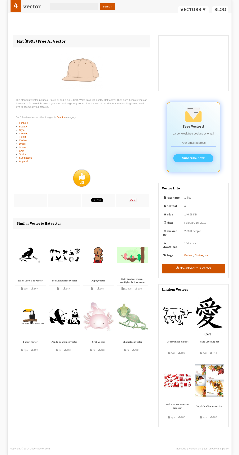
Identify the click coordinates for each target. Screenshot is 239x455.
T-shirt (22, 136)
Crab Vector (98, 342)
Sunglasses (25, 157)
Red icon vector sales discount (177, 406)
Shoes (22, 147)
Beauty (23, 126)
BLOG (220, 9)
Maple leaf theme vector (209, 406)
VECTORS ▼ (193, 9)
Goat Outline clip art (177, 342)
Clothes (23, 140)
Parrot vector (30, 342)
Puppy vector (98, 281)
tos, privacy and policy (216, 448)
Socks (22, 154)
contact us (195, 448)
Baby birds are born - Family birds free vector (133, 281)
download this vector (193, 268)
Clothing (23, 133)
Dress (22, 143)
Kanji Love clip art (209, 342)
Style (22, 130)
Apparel (23, 161)
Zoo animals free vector (64, 281)
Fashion (61, 117)
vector (32, 6)
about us (181, 448)
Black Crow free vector (30, 281)
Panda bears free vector (64, 342)
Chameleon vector (132, 342)
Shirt (21, 150)
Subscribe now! (193, 158)
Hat (206, 255)
